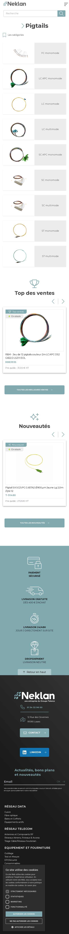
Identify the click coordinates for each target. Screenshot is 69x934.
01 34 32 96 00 (34, 707)
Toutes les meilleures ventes (34, 390)
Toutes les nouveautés (34, 523)
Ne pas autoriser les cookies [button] (24, 921)
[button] (24, 927)
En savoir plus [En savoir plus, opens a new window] (30, 885)
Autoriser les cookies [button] (24, 914)
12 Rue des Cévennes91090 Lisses (38, 719)
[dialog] (24, 898)
